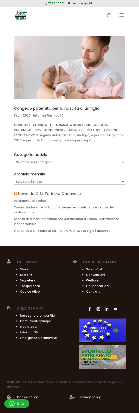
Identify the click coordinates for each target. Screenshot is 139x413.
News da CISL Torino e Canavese (49, 193)
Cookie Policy (27, 397)
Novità (58, 115)
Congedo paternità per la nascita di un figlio (57, 108)
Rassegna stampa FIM (37, 315)
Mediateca (28, 327)
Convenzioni (95, 275)
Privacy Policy (90, 397)
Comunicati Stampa (35, 321)
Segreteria (28, 280)
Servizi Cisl (94, 269)
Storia (24, 269)
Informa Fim (42, 115)
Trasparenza (30, 286)
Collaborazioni (97, 286)
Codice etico (30, 291)
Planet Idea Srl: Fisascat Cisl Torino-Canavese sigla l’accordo (62, 231)
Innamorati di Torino (30, 201)
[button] (16, 403)
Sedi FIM (26, 275)
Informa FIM (29, 332)
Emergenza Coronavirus (38, 338)
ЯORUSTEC (14, 387)
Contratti (93, 291)
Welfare (92, 280)
